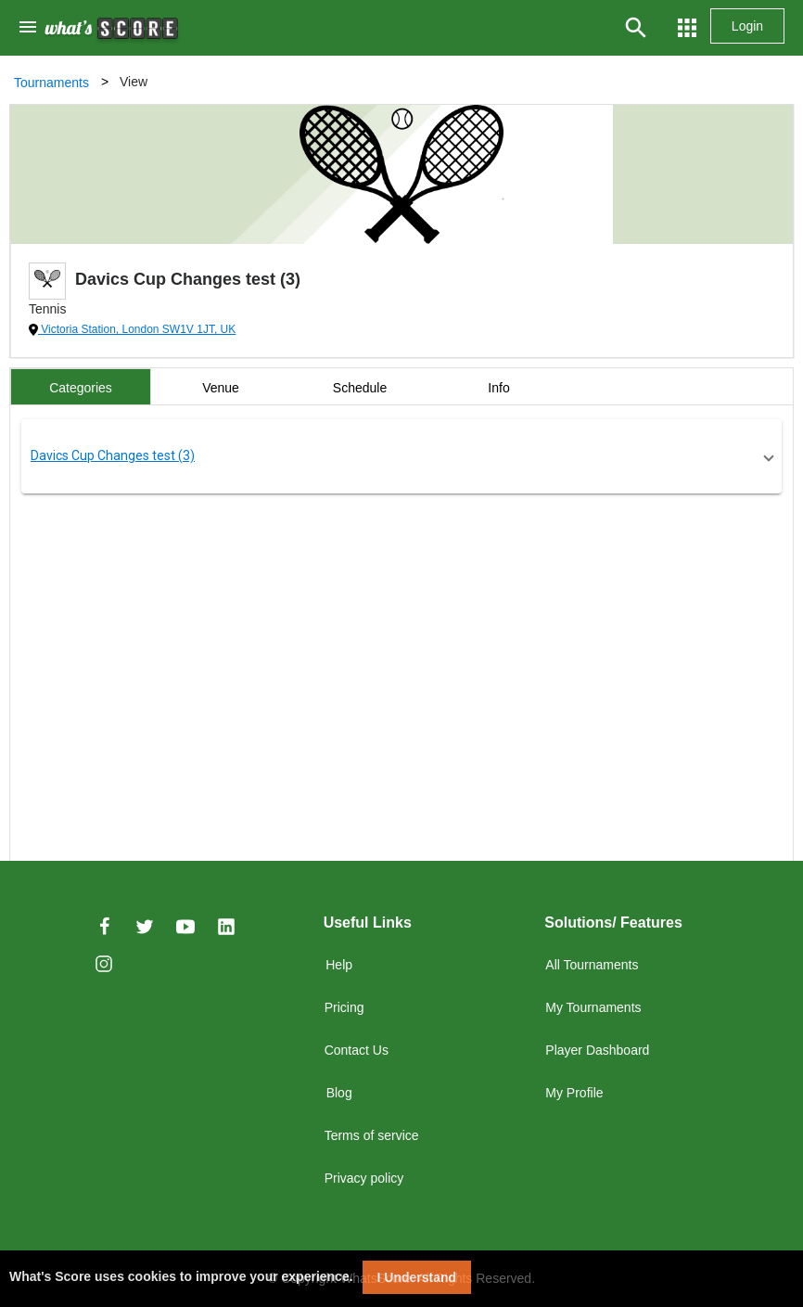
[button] (401, 456)
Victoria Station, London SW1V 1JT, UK (137, 329)
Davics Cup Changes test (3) (113, 455)
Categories (80, 387)
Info (498, 387)
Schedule (360, 387)
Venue (220, 387)
